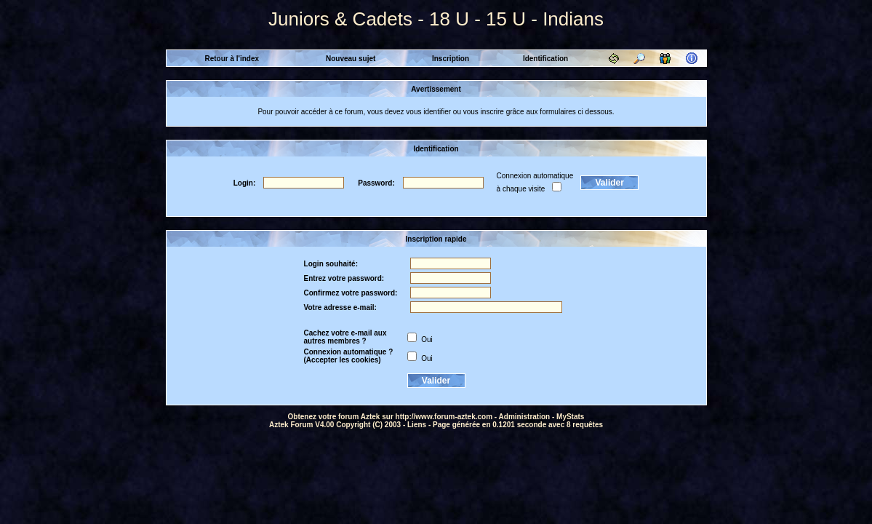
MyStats (570, 417)
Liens (416, 425)
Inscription (450, 59)
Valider (610, 183)
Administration (525, 417)
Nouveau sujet (350, 59)
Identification (545, 59)
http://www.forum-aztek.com (444, 417)
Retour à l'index (231, 59)
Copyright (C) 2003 (368, 425)
